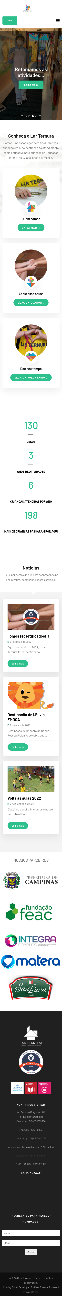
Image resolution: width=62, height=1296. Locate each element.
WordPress (32, 1291)
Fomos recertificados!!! (28, 636)
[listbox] (31, 74)
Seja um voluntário (31, 377)
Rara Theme (41, 1287)
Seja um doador (31, 302)
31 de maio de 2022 (20, 641)
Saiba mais (31, 84)
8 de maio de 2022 (20, 725)
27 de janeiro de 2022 (22, 803)
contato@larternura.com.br (30, 1155)
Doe (10, 20)
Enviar (31, 1252)
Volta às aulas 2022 (24, 798)
